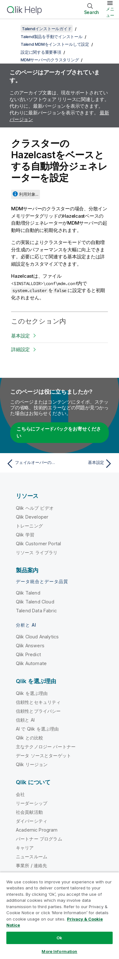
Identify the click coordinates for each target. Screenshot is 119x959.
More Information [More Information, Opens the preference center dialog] (59, 951)
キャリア (25, 847)
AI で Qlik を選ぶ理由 (37, 728)
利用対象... (28, 194)
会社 (20, 794)
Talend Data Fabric (36, 610)
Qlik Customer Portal (38, 543)
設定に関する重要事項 (41, 52)
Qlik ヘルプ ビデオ (35, 508)
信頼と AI (25, 720)
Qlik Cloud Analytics (37, 636)
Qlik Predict (28, 654)
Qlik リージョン (32, 764)
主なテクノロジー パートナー (46, 746)
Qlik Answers (30, 645)
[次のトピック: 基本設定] (87, 463)
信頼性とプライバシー (38, 711)
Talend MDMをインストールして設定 (55, 44)
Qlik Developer (32, 517)
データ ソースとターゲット (43, 755)
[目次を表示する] (12, 29)
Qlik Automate (31, 663)
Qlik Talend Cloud (35, 601)
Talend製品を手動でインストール (52, 36)
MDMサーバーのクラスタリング (50, 59)
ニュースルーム (31, 856)
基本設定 (20, 336)
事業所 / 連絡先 (31, 865)
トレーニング (29, 525)
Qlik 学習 (25, 534)
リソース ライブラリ (37, 552)
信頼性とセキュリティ (38, 702)
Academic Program (37, 830)
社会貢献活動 (29, 812)
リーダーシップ (31, 803)
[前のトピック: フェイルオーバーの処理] (31, 463)
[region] (59, 915)
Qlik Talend (28, 592)
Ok (59, 937)
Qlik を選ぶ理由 (32, 693)
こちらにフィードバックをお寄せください (59, 432)
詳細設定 (20, 349)
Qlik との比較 (29, 737)
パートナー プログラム (39, 838)
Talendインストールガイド (46, 28)
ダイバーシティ (31, 821)
